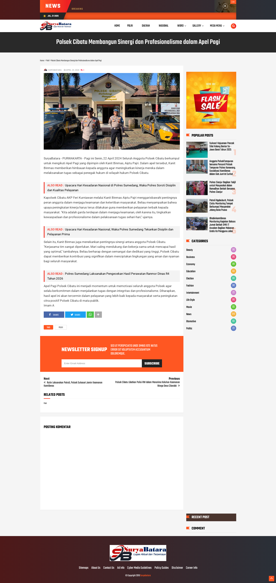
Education (191, 271)
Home (117, 25)
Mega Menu (216, 25)
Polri (61, 327)
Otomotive (191, 321)
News (188, 314)
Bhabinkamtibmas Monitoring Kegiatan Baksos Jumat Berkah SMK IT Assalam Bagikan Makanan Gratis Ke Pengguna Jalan (222, 225)
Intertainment (192, 293)
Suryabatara (145, 576)
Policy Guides (162, 568)
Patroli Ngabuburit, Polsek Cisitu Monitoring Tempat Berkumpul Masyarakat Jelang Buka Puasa (221, 205)
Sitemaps (83, 568)
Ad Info (120, 568)
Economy (190, 264)
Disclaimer (177, 568)
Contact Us (108, 568)
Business (190, 257)
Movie (189, 307)
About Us (95, 568)
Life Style (190, 300)
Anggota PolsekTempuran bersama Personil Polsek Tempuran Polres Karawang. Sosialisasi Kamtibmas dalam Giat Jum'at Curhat (222, 168)
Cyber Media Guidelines (139, 568)
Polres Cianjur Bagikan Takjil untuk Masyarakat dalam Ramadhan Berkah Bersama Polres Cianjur (222, 187)
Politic (189, 328)
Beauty (189, 250)
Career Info (191, 568)
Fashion (190, 285)
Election (190, 278)
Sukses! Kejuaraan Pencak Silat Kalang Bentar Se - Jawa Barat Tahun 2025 (221, 146)
